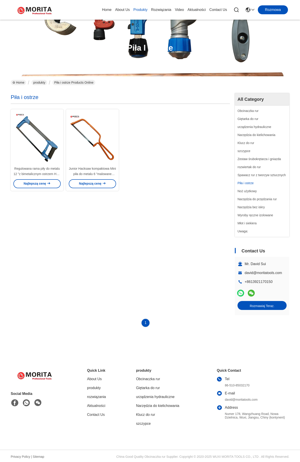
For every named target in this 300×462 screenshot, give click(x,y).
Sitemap (38, 456)
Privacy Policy (20, 456)
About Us (122, 10)
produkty (140, 10)
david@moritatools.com (263, 273)
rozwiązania (161, 10)
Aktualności (197, 10)
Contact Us (218, 10)
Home (107, 10)
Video (179, 10)
